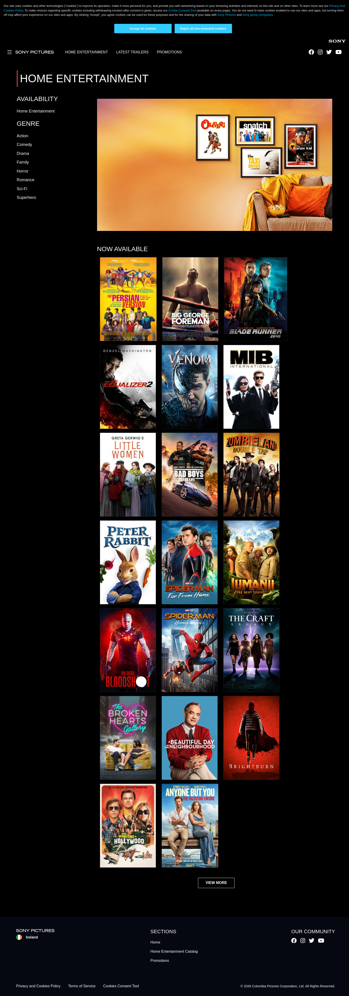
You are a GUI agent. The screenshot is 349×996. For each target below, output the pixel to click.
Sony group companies (258, 14)
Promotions (160, 961)
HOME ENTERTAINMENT (86, 52)
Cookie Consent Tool (182, 10)
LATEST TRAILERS (132, 52)
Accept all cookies (143, 28)
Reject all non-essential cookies (203, 28)
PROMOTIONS (169, 52)
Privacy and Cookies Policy (38, 986)
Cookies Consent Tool (121, 986)
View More (216, 883)
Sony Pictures (227, 14)
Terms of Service (81, 986)
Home (155, 942)
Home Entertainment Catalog (174, 951)
